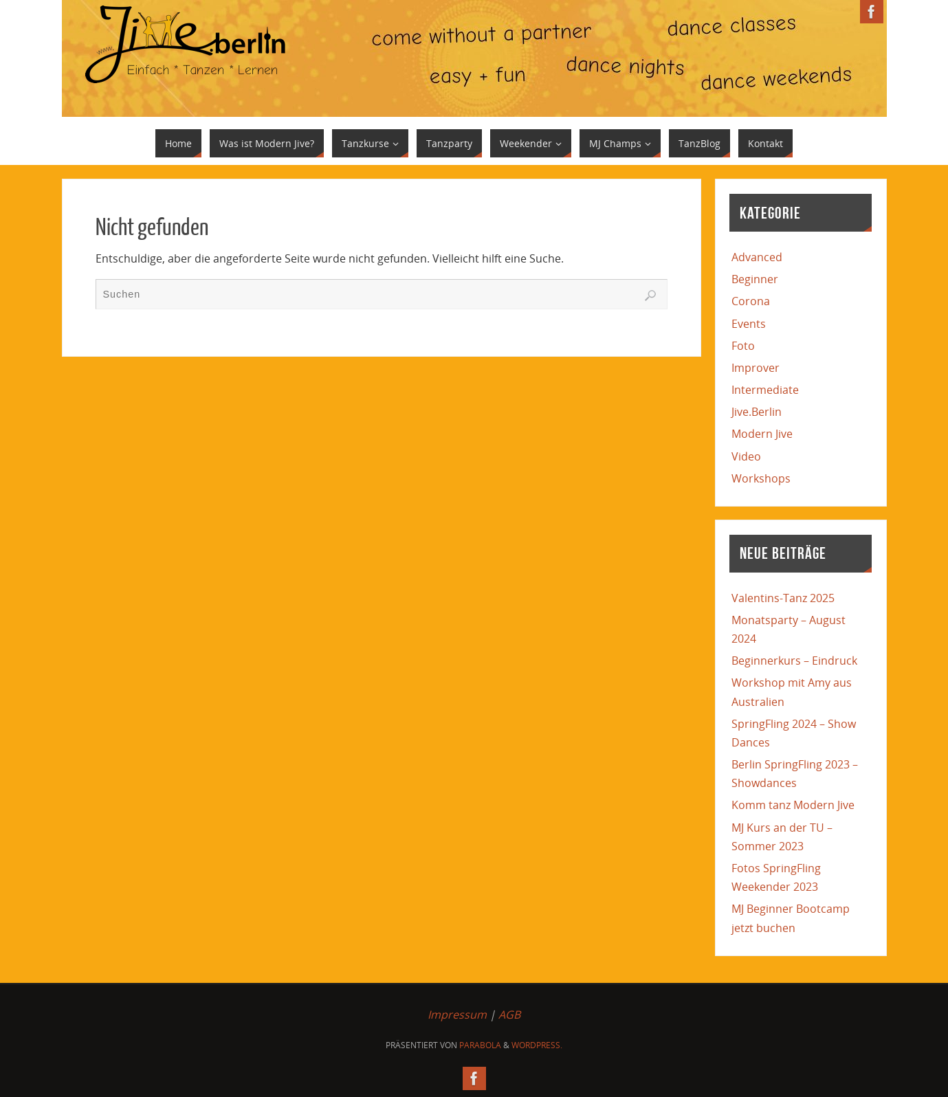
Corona (750, 301)
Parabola (480, 1045)
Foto (743, 345)
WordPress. (536, 1045)
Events (748, 323)
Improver (755, 367)
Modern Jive (762, 433)
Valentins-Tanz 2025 (783, 598)
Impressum (457, 1014)
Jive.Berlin (756, 411)
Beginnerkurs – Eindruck (794, 660)
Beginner (754, 279)
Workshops (761, 478)
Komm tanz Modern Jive (793, 804)
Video (746, 456)
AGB (509, 1014)
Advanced (756, 257)
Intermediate (765, 389)
